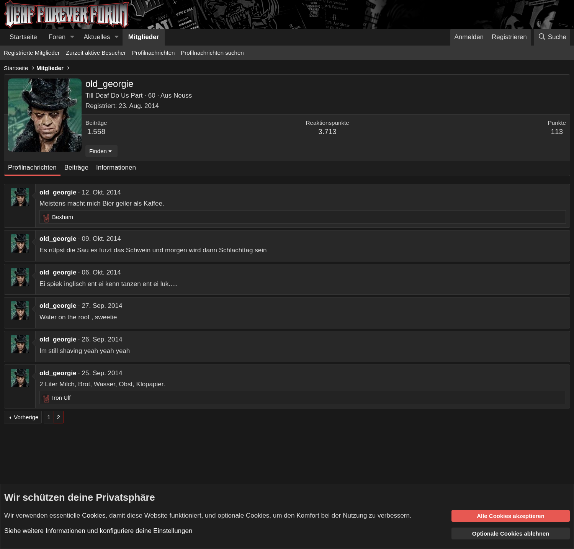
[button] (72, 37)
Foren (57, 37)
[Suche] (552, 37)
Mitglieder (143, 37)
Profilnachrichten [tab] (32, 167)
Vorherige (26, 417)
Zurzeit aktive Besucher (96, 52)
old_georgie (57, 192)
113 (557, 131)
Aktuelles (97, 37)
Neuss (182, 95)
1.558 (96, 131)
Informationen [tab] (116, 167)
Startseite (23, 37)
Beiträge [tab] (76, 167)
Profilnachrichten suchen (212, 52)
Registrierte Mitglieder (32, 52)
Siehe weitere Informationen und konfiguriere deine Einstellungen (98, 530)
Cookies (93, 515)
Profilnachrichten (153, 52)
